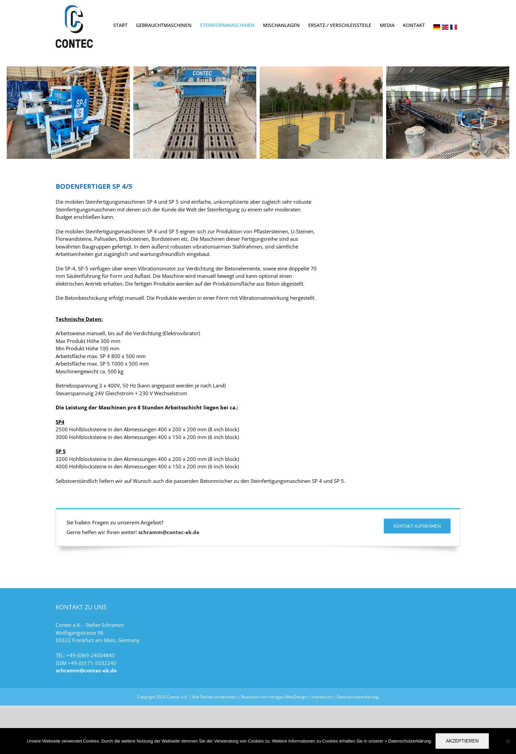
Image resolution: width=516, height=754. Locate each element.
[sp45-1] (68, 112)
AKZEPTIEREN (462, 741)
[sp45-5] (194, 112)
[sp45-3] (447, 112)
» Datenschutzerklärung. (408, 741)
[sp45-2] (321, 112)
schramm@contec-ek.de (168, 591)
